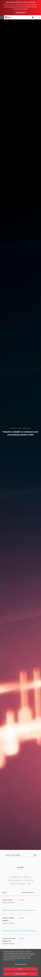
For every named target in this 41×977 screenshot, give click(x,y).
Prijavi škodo (20, 12)
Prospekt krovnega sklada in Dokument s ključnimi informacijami (18, 910)
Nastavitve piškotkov (20, 967)
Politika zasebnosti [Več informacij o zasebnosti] (21, 963)
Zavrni (20, 972)
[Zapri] (38, 955)
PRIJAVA (39, 17)
